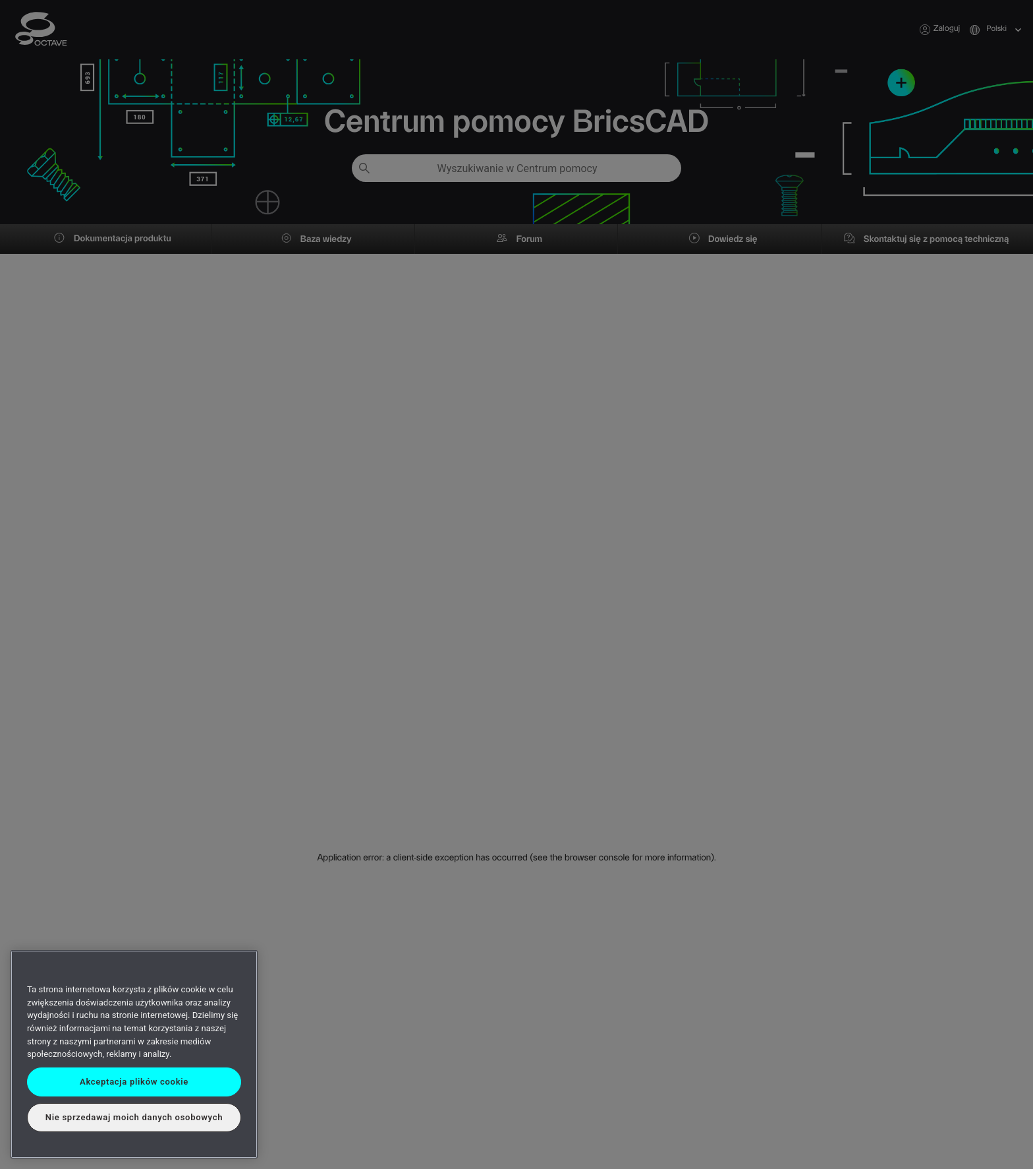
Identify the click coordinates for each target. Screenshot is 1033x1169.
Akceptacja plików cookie (134, 1082)
